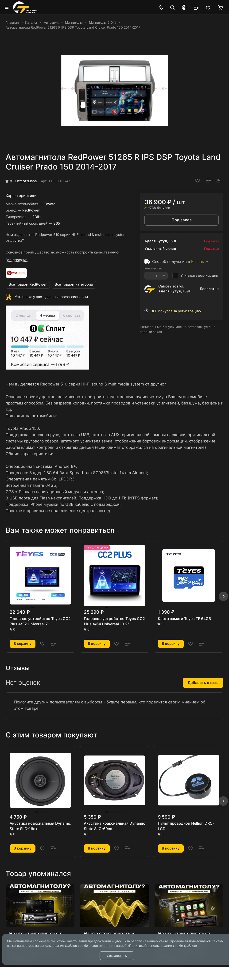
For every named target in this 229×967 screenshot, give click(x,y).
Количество (153, 268)
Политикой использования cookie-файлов (162, 945)
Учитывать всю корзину (195, 275)
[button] (223, 596)
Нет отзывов (26, 181)
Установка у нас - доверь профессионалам (51, 297)
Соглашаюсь (117, 955)
